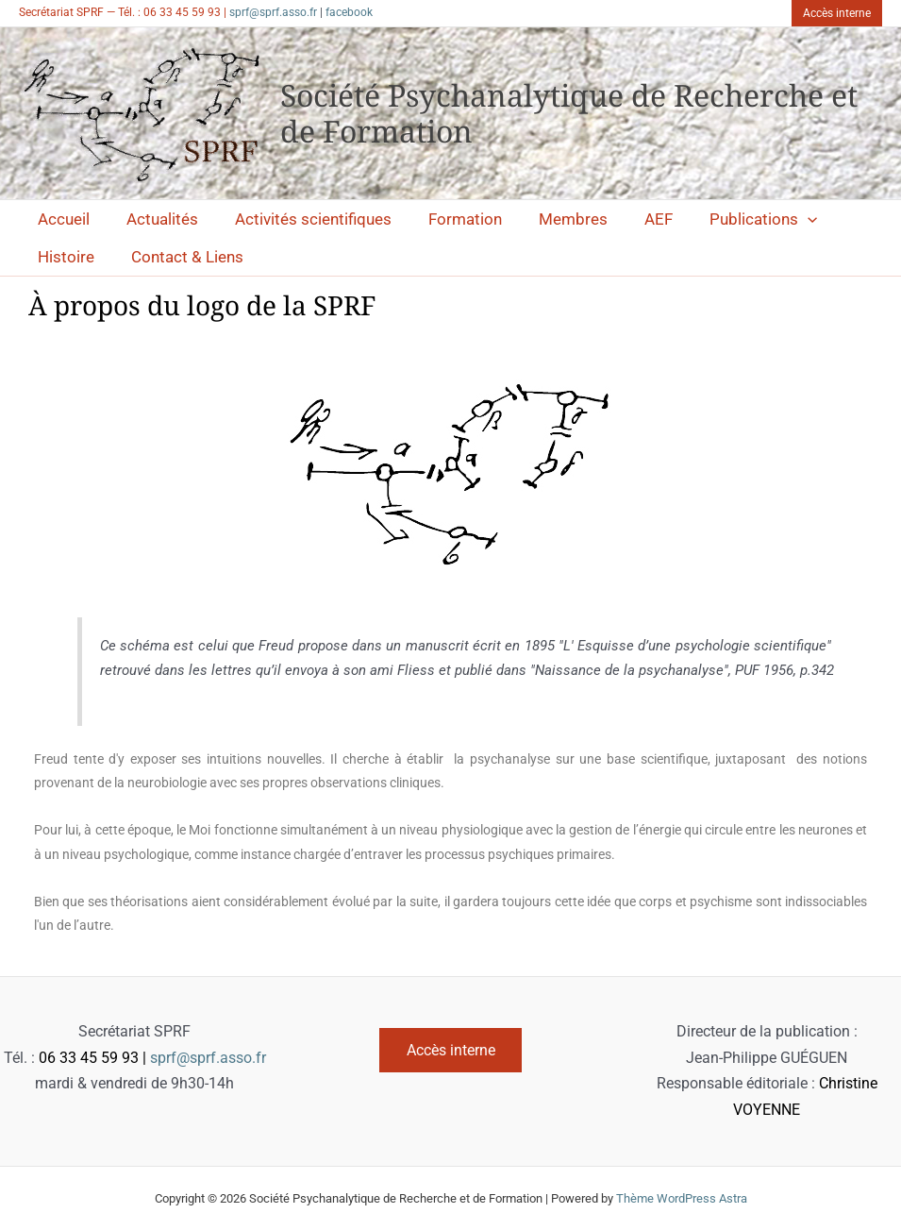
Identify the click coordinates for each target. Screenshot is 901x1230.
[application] (776, 219)
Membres (551, 219)
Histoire (63, 256)
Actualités (155, 219)
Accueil (61, 219)
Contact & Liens (180, 256)
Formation (448, 219)
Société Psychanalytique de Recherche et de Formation (569, 113)
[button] (837, 13)
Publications (732, 219)
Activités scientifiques (301, 219)
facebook (349, 12)
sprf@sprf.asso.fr (273, 12)
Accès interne (451, 1050)
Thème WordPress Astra (681, 1198)
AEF (632, 219)
